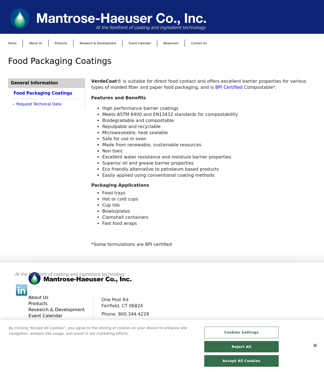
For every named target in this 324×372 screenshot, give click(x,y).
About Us (35, 43)
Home (12, 43)
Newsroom (171, 43)
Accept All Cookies (241, 363)
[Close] (315, 348)
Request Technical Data (38, 104)
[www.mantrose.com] (162, 18)
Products (61, 43)
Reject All (241, 349)
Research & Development (98, 43)
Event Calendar (140, 43)
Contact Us (199, 43)
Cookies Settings (241, 334)
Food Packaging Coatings (43, 93)
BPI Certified (229, 87)
